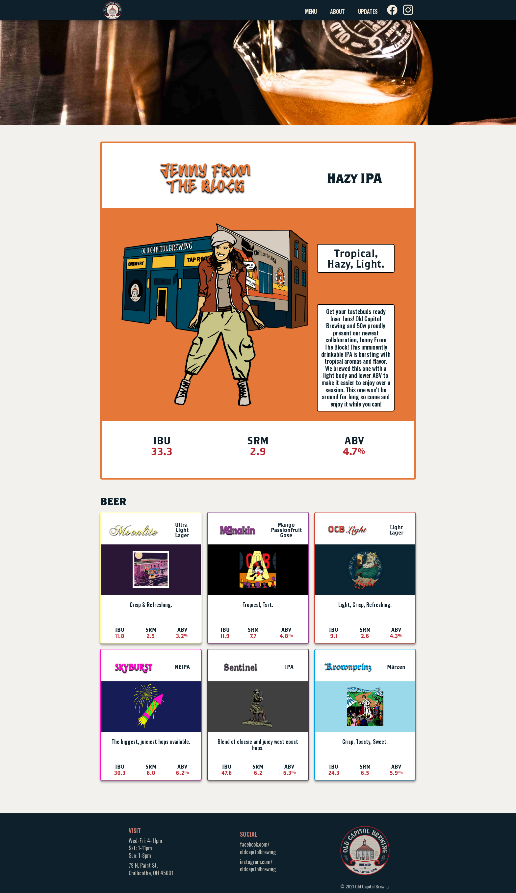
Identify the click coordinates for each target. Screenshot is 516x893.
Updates (368, 11)
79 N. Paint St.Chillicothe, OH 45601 (151, 869)
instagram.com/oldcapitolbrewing (258, 865)
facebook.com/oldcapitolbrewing (258, 847)
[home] (112, 9)
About (337, 11)
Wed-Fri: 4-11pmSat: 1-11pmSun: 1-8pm (145, 848)
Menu (311, 11)
